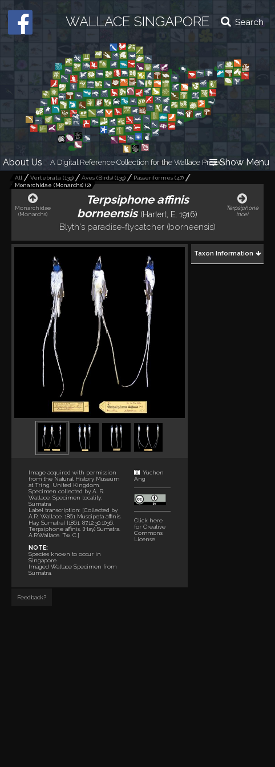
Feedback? (31, 597)
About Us (22, 162)
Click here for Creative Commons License (149, 529)
